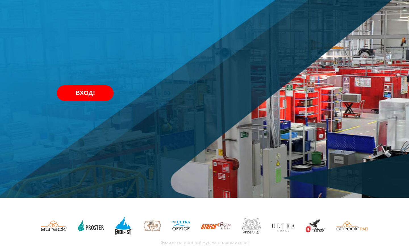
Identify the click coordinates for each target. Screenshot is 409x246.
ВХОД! (85, 92)
